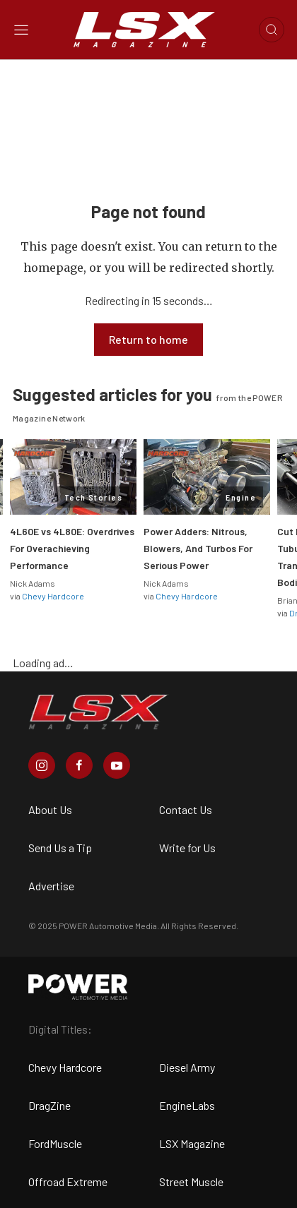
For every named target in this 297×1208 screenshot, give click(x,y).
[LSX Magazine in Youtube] (116, 765)
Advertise (51, 885)
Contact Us (185, 809)
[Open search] (271, 29)
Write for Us (187, 847)
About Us (50, 809)
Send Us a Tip (60, 847)
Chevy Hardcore (53, 596)
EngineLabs (187, 1105)
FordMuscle (55, 1143)
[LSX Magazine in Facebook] (79, 765)
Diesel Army (187, 1067)
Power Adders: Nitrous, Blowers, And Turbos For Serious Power (198, 548)
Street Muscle (191, 1181)
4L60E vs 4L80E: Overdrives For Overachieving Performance (72, 548)
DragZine (49, 1105)
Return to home (148, 339)
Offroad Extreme (67, 1181)
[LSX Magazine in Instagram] (41, 765)
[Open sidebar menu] (21, 29)
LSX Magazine (192, 1143)
